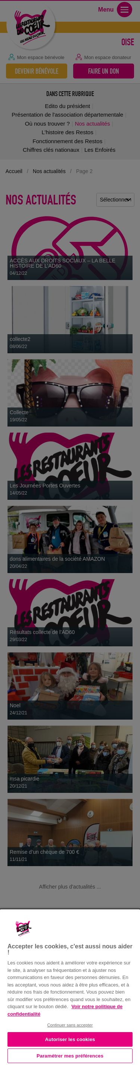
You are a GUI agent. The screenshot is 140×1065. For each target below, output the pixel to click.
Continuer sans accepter (70, 1025)
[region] (70, 986)
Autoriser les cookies (70, 1039)
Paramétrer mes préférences (70, 1056)
